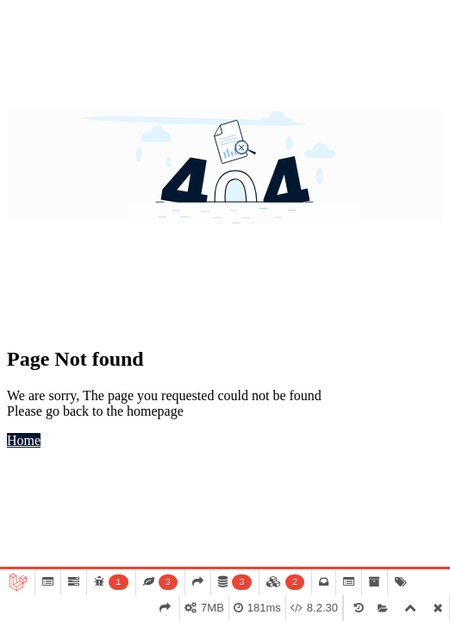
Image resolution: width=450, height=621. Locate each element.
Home (24, 440)
